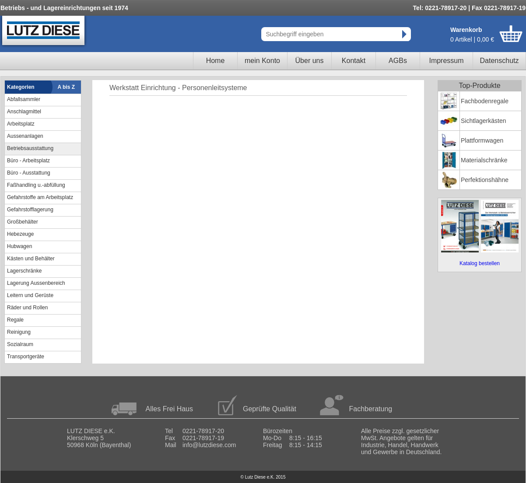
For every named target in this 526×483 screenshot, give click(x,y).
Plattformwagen (482, 140)
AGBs (398, 60)
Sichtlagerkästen (483, 120)
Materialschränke (484, 160)
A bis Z (66, 87)
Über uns (309, 60)
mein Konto (262, 60)
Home (215, 60)
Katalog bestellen (479, 263)
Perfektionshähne (484, 179)
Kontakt (353, 60)
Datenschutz (499, 60)
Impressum (446, 60)
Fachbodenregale (484, 101)
